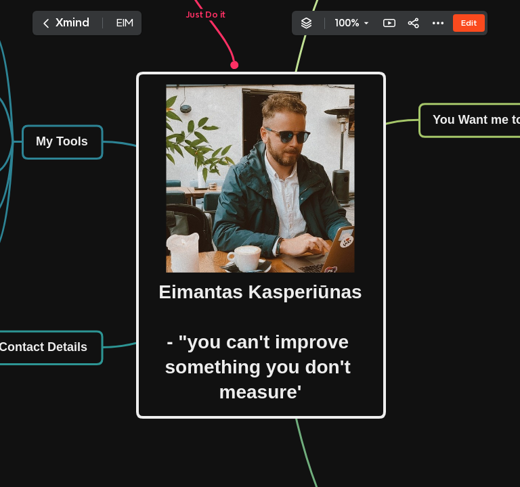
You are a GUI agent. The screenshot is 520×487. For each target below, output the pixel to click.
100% (347, 23)
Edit (469, 22)
